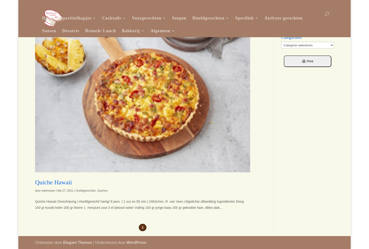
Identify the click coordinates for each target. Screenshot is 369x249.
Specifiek (244, 18)
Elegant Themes (77, 243)
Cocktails (111, 18)
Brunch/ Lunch (100, 30)
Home (48, 18)
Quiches (102, 190)
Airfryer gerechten (284, 18)
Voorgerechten (146, 18)
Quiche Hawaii (53, 182)
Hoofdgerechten (208, 18)
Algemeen (160, 30)
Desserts (70, 30)
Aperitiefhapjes (75, 18)
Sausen (49, 30)
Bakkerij (131, 30)
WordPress (136, 243)
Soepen (179, 18)
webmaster (48, 190)
